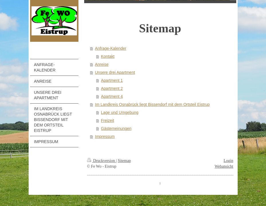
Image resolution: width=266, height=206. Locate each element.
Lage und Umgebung (120, 112)
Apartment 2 (112, 88)
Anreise (102, 64)
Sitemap (124, 161)
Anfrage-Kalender (111, 48)
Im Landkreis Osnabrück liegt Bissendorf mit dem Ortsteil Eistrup (152, 104)
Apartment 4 (112, 96)
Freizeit (107, 120)
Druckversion (101, 161)
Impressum (105, 136)
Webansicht (224, 166)
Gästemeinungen (116, 128)
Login (228, 161)
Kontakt (108, 56)
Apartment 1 (112, 80)
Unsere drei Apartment (115, 72)
